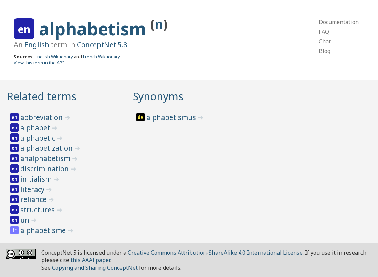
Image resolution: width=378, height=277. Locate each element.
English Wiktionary (54, 56)
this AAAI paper (90, 260)
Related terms (41, 96)
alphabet (36, 127)
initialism (36, 179)
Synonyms (158, 96)
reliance (34, 199)
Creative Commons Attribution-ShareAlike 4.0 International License (215, 252)
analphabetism (46, 158)
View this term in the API (39, 63)
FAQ (324, 31)
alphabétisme (43, 230)
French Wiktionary (101, 56)
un (25, 220)
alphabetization (47, 148)
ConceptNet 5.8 (102, 44)
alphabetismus (172, 117)
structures (38, 209)
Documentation (339, 22)
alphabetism (94, 29)
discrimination (45, 168)
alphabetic (38, 138)
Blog (324, 51)
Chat (325, 41)
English (36, 44)
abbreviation (42, 117)
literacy (33, 189)
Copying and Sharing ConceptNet (95, 267)
